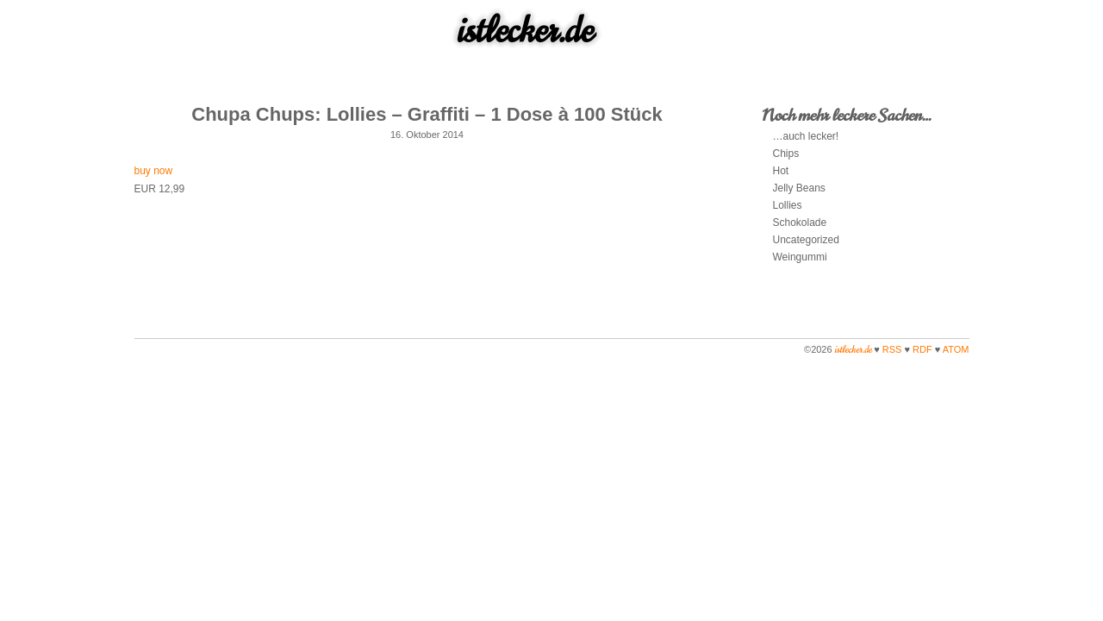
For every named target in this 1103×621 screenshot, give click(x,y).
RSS (892, 349)
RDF (922, 349)
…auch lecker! (806, 136)
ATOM (956, 349)
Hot (781, 171)
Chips (786, 153)
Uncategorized (806, 240)
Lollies (787, 205)
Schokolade (800, 222)
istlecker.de (526, 30)
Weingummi (800, 257)
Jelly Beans (799, 188)
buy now (153, 171)
